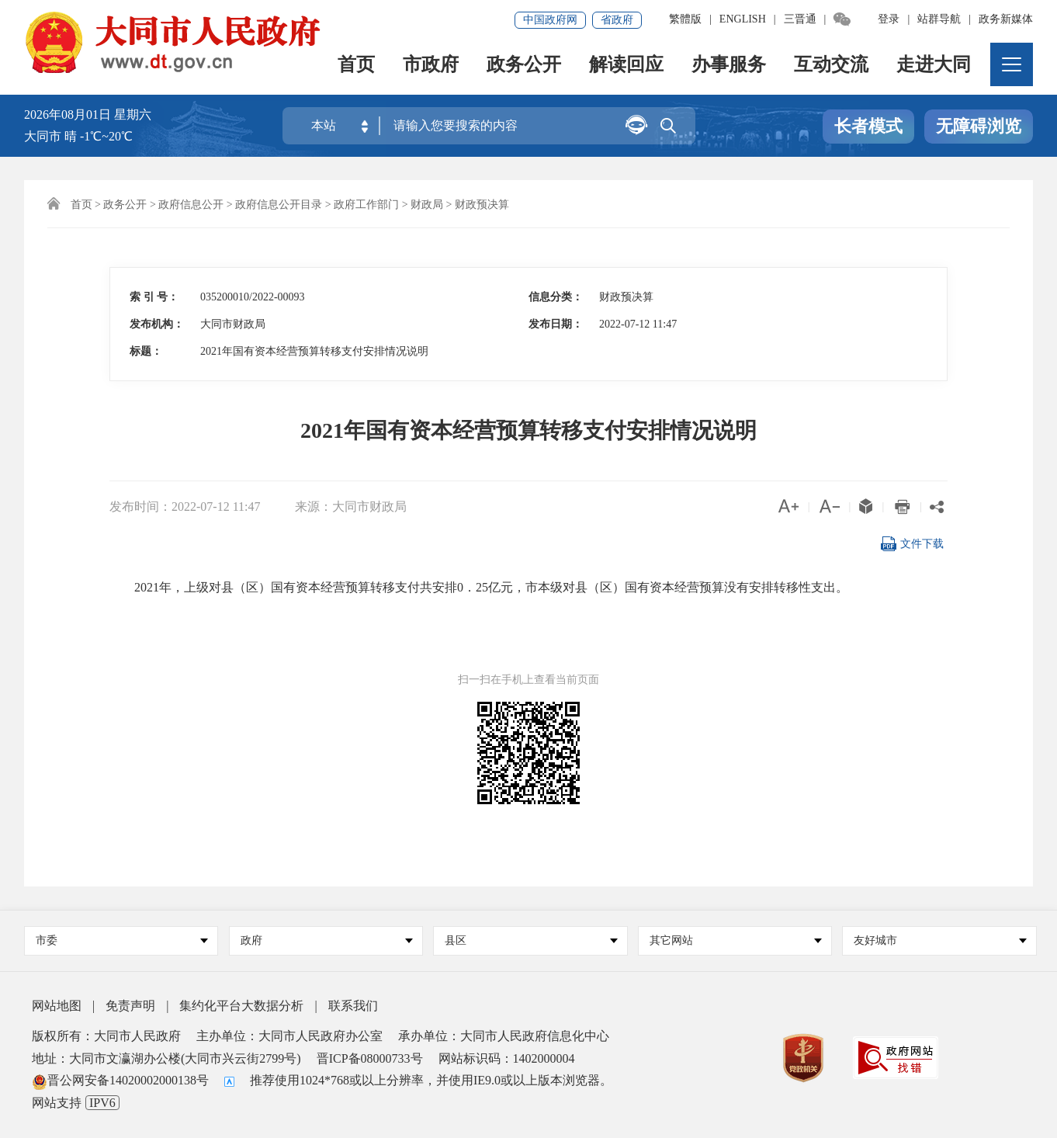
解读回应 (626, 66)
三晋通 (800, 19)
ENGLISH (742, 19)
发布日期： (555, 324)
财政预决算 (482, 204)
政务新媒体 (1006, 19)
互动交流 (831, 66)
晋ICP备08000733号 (370, 1058)
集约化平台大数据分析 (241, 1005)
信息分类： (555, 297)
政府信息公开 (191, 204)
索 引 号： (154, 297)
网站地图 (56, 1005)
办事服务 (728, 66)
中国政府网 (550, 20)
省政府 (617, 20)
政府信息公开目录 (278, 204)
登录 (888, 19)
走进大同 (933, 66)
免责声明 (130, 1005)
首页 (356, 66)
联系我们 (353, 1005)
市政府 (431, 66)
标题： (146, 351)
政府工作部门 (366, 204)
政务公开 (524, 66)
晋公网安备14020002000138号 (120, 1080)
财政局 (427, 204)
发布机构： (157, 324)
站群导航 (939, 19)
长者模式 (868, 127)
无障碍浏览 (978, 127)
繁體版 (685, 19)
